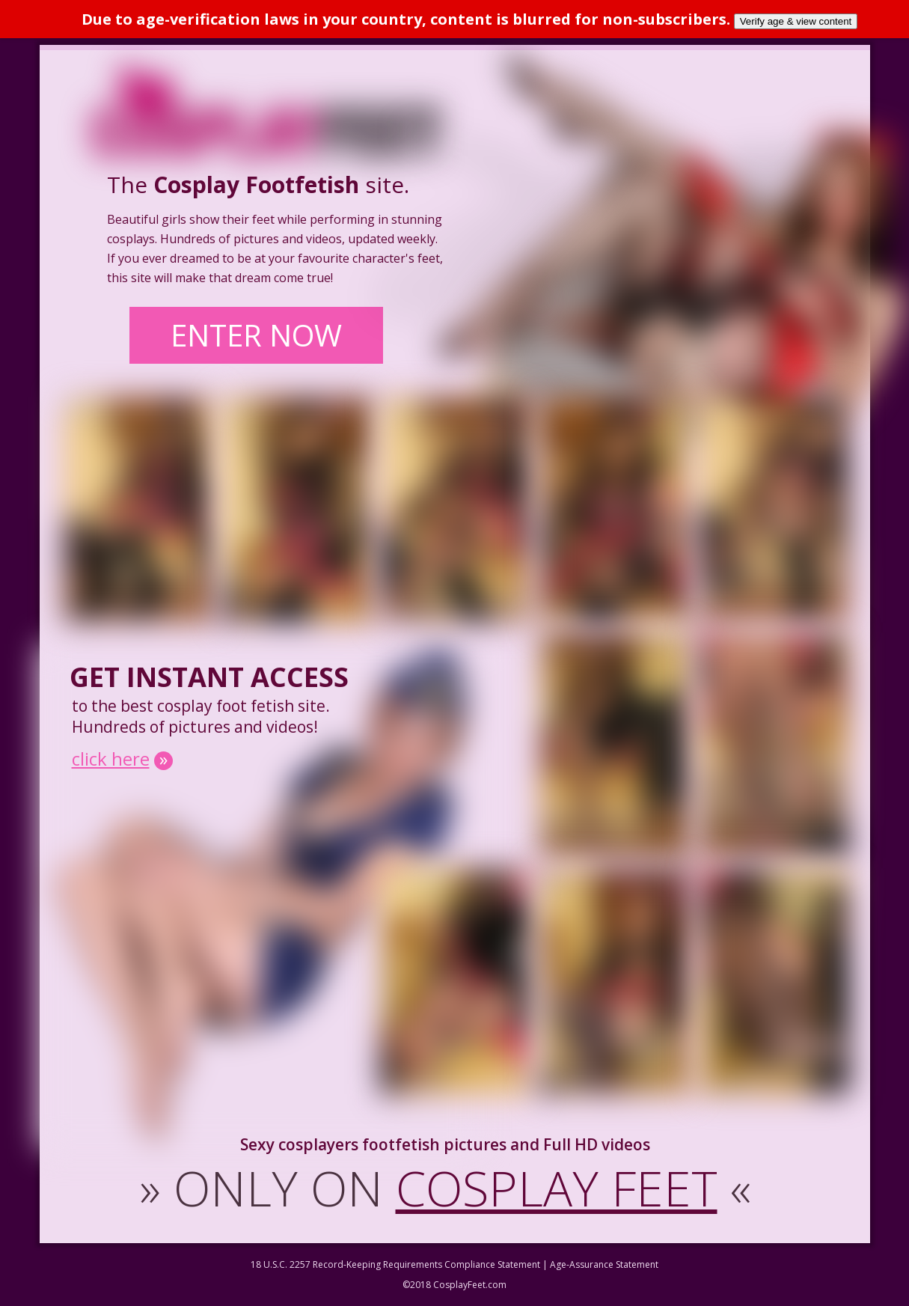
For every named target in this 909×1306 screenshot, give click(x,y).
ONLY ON (445, 1188)
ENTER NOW (256, 335)
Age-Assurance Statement (604, 1264)
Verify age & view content (796, 21)
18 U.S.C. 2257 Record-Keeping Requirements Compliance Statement (395, 1264)
